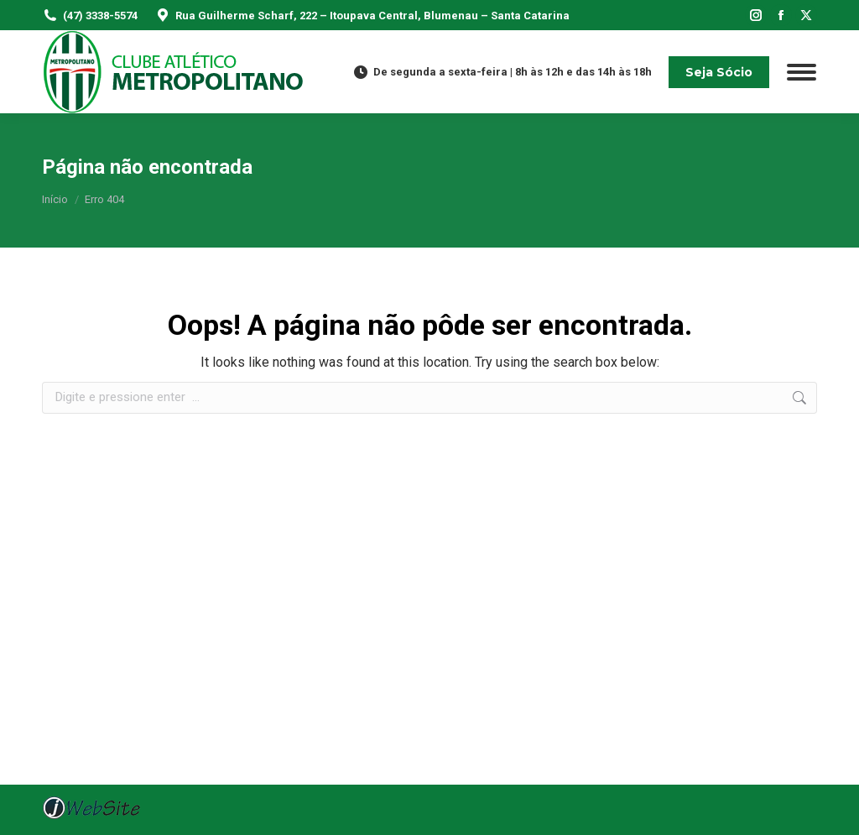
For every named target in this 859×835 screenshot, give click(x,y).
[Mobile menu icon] (801, 72)
